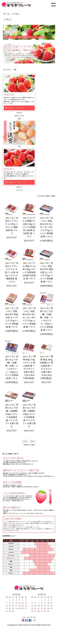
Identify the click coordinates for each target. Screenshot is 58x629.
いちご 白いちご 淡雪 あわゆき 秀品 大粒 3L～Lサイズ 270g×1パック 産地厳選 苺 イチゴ (11, 317)
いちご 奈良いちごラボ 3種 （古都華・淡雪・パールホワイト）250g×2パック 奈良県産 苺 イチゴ (11, 367)
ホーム (6, 13)
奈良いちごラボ (19, 116)
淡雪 (19, 134)
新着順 (53, 196)
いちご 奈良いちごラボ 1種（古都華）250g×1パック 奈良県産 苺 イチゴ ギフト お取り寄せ (11, 415)
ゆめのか (19, 94)
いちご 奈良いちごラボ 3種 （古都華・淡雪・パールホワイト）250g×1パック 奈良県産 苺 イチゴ (46, 318)
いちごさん (19, 190)
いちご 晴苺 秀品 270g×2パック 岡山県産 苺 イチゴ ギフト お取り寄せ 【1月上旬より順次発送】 (29, 367)
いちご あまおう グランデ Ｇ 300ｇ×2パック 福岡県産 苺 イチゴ (11, 225)
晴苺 (19, 119)
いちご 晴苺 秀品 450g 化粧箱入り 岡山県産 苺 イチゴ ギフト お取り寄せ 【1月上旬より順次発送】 (46, 367)
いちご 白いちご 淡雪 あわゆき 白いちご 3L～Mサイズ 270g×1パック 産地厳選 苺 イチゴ (29, 317)
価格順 (47, 196)
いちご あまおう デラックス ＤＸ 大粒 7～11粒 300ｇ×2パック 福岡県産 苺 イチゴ (11, 272)
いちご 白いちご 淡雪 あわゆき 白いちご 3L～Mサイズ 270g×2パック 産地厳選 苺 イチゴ (46, 227)
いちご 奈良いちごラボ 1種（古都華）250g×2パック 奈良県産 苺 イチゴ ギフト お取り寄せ (29, 415)
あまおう (19, 168)
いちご (16, 13)
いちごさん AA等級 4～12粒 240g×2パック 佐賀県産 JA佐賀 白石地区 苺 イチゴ (29, 227)
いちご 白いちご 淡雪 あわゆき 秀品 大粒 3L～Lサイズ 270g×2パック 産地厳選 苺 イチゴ (46, 272)
